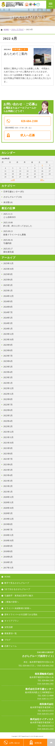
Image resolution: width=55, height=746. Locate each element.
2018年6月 (8, 557)
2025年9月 (8, 274)
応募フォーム (10, 646)
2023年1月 (8, 383)
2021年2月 (8, 486)
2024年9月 (8, 301)
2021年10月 (8, 443)
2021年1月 (8, 492)
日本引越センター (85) (13, 192)
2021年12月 (8, 432)
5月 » (42, 180)
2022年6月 (8, 410)
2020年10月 (8, 508)
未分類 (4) (7, 202)
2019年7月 (8, 530)
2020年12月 (8, 497)
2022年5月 (8, 415)
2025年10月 (8, 269)
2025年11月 (8, 263)
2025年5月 (8, 285)
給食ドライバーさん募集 (28, 233)
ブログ (7, 640)
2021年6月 (8, 464)
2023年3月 (8, 377)
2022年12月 (8, 388)
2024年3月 (8, 323)
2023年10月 (8, 339)
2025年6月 (8, 280)
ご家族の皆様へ (11, 602)
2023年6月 (8, 361)
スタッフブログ (17, 29)
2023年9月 (8, 345)
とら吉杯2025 (28, 215)
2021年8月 (8, 454)
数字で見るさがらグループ (16, 583)
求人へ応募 (27, 135)
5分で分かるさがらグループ (17, 589)
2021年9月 (8, 448)
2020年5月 (8, 513)
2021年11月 (8, 437)
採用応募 (35, 742)
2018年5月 (8, 562)
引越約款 (28, 241)
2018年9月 (8, 546)
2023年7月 (8, 356)
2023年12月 (8, 334)
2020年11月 (8, 502)
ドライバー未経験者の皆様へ (17, 608)
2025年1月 (8, 291)
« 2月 (13, 180)
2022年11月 (8, 394)
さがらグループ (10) (12, 197)
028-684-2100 (29, 121)
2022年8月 (8, 399)
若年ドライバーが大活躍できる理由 (20, 614)
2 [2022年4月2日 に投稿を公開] (42, 165)
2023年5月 (8, 367)
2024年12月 (8, 296)
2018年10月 (8, 540)
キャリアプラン (11, 621)
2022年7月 (8, 405)
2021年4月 (8, 475)
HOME (6, 29)
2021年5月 (8, 470)
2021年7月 (8, 459)
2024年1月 (8, 329)
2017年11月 (8, 568)
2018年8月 (8, 551)
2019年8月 (8, 524)
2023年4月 (8, 372)
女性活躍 (8, 627)
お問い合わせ (12, 742)
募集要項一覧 (10, 633)
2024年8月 (8, 307)
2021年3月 (8, 481)
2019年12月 (8, 519)
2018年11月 (8, 535)
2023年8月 (8, 350)
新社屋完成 (28, 250)
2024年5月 (8, 318)
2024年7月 (8, 312)
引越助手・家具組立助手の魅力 (18, 596)
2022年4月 (8, 421)
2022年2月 (8, 426)
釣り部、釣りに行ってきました (28, 224)
